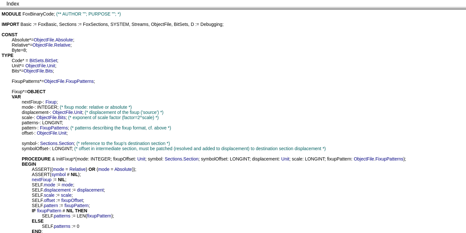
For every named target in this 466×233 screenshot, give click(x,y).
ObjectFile (161, 24)
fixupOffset (124, 158)
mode (27, 107)
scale (27, 117)
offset (27, 133)
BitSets (181, 24)
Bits (15, 70)
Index (12, 3)
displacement (35, 112)
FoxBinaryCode (38, 14)
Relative (20, 45)
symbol (29, 143)
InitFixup (64, 158)
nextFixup (31, 102)
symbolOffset (35, 148)
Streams (140, 24)
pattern (29, 127)
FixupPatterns (25, 81)
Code (17, 60)
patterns (30, 122)
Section (66, 143)
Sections (68, 24)
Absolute (20, 39)
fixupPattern (339, 158)
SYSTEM (119, 24)
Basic (25, 24)
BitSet (51, 60)
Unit (16, 65)
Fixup (17, 91)
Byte (16, 50)
